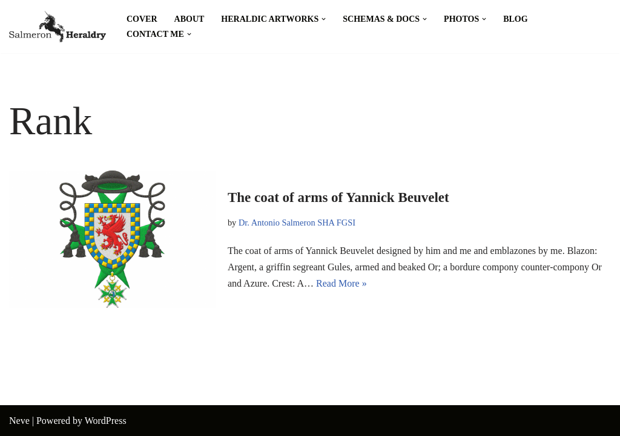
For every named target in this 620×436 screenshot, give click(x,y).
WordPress (106, 420)
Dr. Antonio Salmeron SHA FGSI (297, 222)
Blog (515, 19)
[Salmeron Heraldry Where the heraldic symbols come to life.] (57, 26)
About (189, 19)
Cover (142, 19)
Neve (19, 420)
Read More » (341, 283)
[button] (324, 19)
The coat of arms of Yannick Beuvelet (338, 197)
